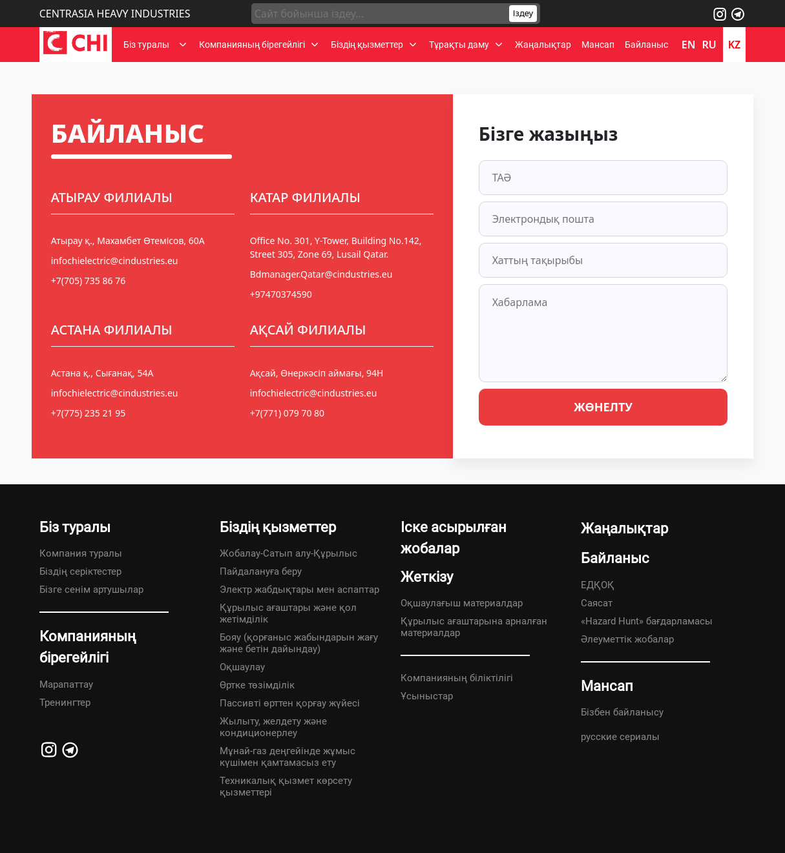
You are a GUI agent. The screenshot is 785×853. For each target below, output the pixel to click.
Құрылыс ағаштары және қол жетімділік (288, 613)
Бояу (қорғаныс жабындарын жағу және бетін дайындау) (299, 643)
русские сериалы (620, 737)
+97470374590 (281, 294)
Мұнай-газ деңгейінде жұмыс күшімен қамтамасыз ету (287, 756)
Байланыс (646, 44)
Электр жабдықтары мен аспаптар (299, 589)
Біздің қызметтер (367, 44)
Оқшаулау (242, 667)
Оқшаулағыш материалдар (462, 603)
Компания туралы (80, 553)
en (689, 44)
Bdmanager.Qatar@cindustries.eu (321, 274)
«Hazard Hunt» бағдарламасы (647, 621)
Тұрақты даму (459, 44)
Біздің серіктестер (80, 571)
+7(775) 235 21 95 (88, 413)
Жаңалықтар (543, 44)
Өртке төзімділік (257, 685)
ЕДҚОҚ (597, 585)
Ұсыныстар (427, 696)
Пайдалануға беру (261, 571)
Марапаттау (66, 684)
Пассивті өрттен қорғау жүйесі (290, 703)
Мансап (597, 44)
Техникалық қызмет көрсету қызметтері (286, 786)
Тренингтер (64, 702)
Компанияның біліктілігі (457, 678)
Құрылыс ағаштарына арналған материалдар (474, 627)
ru (709, 44)
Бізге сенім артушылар (91, 589)
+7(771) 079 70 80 (287, 413)
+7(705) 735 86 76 (88, 280)
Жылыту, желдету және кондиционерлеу (273, 727)
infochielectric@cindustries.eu (114, 260)
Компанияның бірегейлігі (252, 44)
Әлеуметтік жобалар (627, 639)
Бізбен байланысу (622, 712)
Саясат (596, 603)
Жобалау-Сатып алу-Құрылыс (288, 553)
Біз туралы (148, 44)
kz (734, 44)
